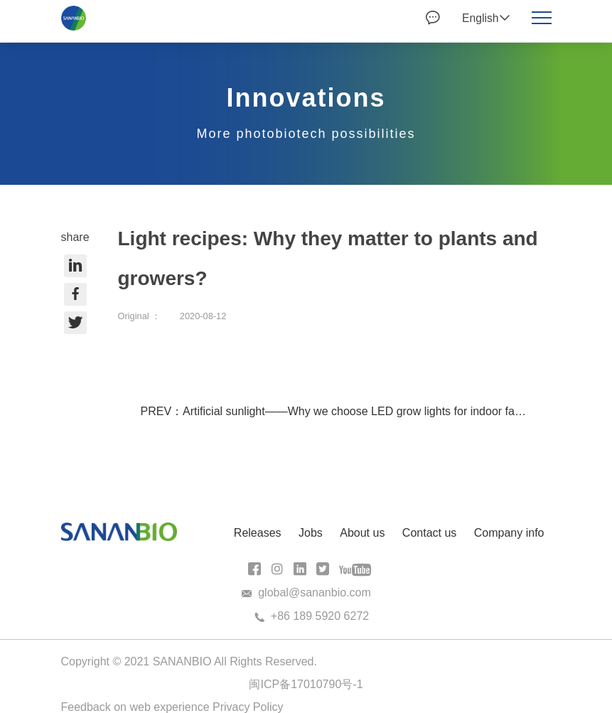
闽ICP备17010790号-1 (306, 684)
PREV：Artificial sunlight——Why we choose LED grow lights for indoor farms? (340, 411)
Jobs (311, 533)
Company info (509, 533)
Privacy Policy (248, 707)
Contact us (429, 533)
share (75, 282)
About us (362, 533)
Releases (257, 533)
